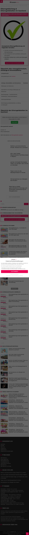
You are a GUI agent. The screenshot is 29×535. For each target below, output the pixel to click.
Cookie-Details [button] (8, 275)
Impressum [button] (21, 275)
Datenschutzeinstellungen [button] (14, 274)
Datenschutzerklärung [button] (15, 275)
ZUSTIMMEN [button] (14, 271)
